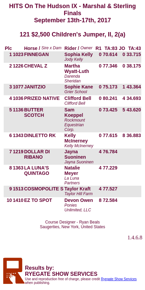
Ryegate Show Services (119, 279)
